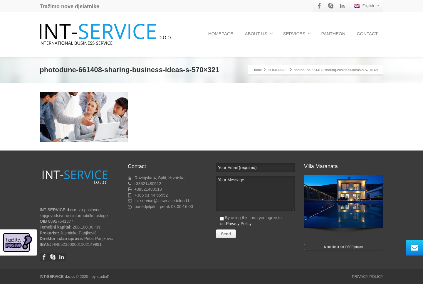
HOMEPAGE (221, 33)
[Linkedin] (342, 6)
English (366, 6)
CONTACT (367, 33)
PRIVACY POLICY (367, 276)
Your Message (255, 193)
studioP (103, 276)
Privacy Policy (238, 223)
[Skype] (331, 6)
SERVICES (297, 33)
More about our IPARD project (343, 247)
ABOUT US (259, 33)
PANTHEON (333, 33)
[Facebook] (319, 6)
